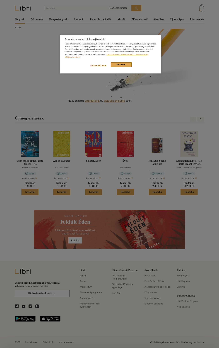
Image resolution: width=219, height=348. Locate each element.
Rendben (121, 64)
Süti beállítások (98, 65)
